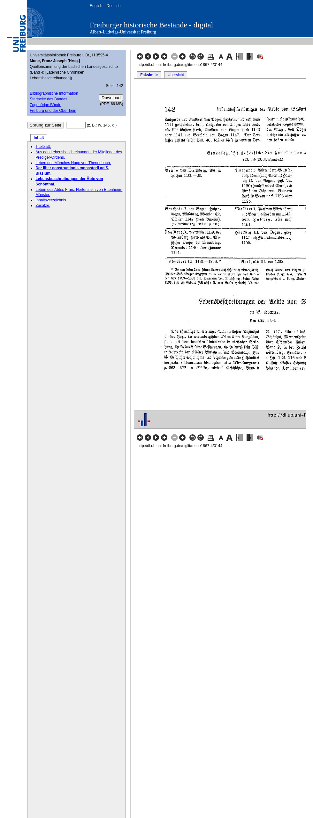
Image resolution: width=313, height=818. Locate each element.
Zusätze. (42, 205)
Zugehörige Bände (45, 105)
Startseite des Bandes (48, 99)
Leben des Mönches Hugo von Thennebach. (73, 163)
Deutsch (113, 6)
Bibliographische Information (54, 93)
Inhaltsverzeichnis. (51, 200)
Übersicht (176, 75)
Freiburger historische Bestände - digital (151, 25)
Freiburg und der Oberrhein (53, 110)
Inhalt (39, 137)
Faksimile (149, 75)
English (96, 6)
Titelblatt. (43, 146)
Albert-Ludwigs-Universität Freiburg (123, 32)
